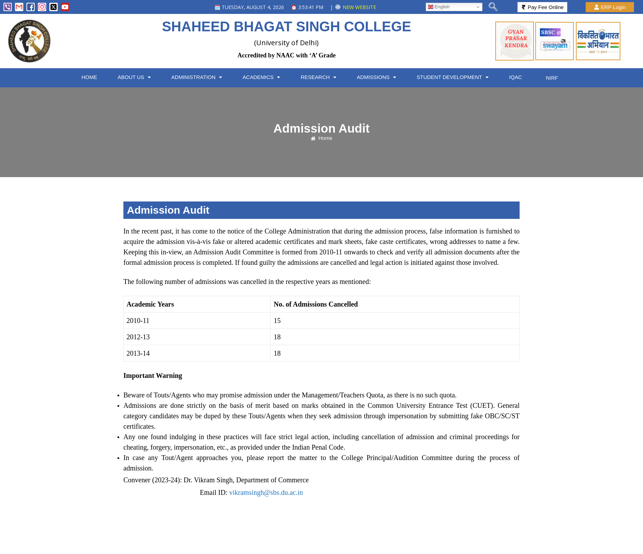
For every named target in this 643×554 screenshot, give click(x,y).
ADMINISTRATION (198, 77)
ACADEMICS (264, 77)
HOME (90, 77)
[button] (135, 77)
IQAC (521, 77)
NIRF (555, 77)
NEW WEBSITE (359, 7)
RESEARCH (322, 77)
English (439, 7)
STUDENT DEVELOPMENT (458, 77)
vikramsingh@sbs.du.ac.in (266, 491)
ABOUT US (135, 77)
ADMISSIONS (380, 77)
